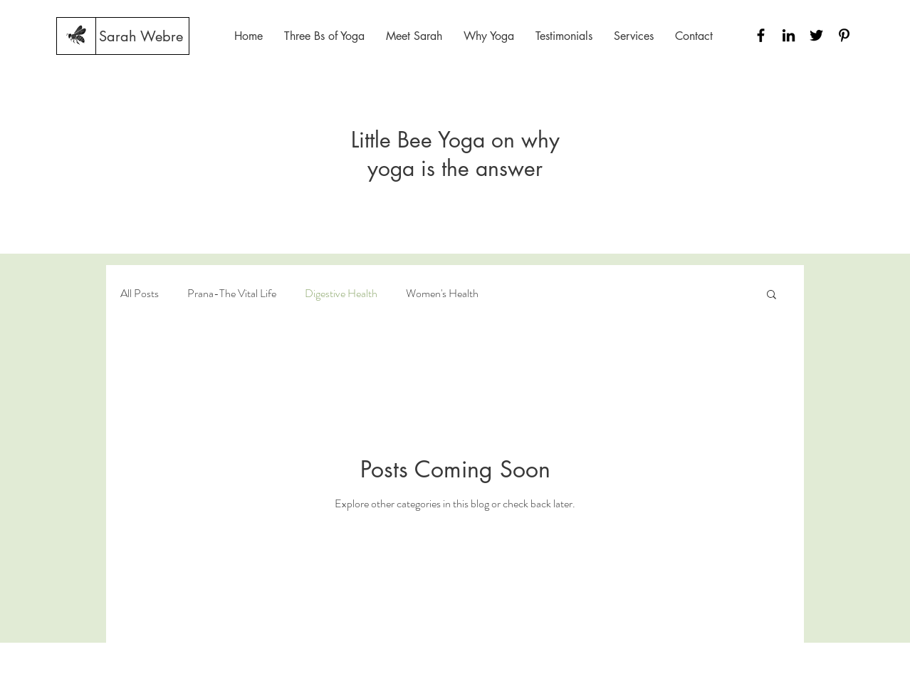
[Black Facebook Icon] (761, 35)
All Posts (139, 293)
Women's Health (442, 293)
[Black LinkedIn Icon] (788, 35)
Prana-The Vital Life (231, 293)
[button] (771, 295)
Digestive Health (341, 293)
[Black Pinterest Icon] (844, 35)
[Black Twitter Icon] (816, 35)
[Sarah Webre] (141, 36)
